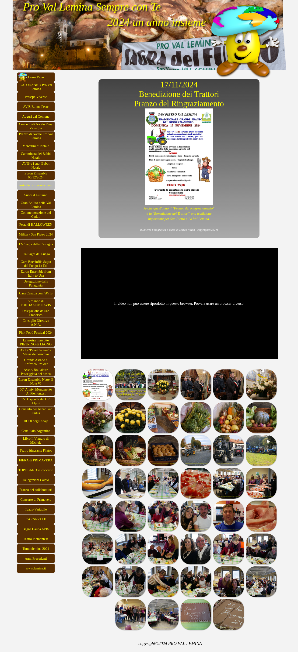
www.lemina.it (36, 568)
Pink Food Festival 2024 (36, 332)
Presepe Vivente (36, 97)
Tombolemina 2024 (35, 549)
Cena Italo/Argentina (35, 431)
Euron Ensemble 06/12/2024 (36, 175)
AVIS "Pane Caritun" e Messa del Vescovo (35, 352)
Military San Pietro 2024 (36, 234)
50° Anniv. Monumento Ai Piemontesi (36, 391)
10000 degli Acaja (35, 421)
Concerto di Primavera (35, 499)
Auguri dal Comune (35, 116)
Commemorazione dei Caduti (36, 214)
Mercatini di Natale (36, 146)
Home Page (36, 77)
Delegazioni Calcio (36, 480)
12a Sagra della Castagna (36, 244)
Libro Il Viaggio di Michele (36, 440)
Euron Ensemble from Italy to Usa (36, 273)
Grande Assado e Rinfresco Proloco (35, 362)
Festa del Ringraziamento (35, 185)
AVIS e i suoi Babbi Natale (35, 165)
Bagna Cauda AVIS (36, 529)
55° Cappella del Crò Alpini (35, 401)
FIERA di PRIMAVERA (36, 460)
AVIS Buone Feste (36, 107)
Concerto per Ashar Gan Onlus (35, 411)
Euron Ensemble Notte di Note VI (35, 381)
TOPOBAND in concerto (35, 470)
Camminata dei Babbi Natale (36, 155)
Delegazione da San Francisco (35, 313)
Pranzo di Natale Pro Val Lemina (36, 136)
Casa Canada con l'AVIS (36, 293)
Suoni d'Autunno (35, 195)
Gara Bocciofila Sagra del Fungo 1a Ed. (36, 264)
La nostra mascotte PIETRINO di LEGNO (36, 342)
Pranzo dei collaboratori (35, 490)
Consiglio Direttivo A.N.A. (36, 322)
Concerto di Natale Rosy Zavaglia (36, 126)
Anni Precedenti (36, 558)
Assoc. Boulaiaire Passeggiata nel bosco (36, 372)
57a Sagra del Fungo (36, 254)
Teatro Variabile (36, 509)
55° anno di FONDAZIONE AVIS (36, 303)
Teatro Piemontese (35, 539)
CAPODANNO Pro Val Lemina (36, 87)
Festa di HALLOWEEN (36, 224)
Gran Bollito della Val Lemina (36, 205)
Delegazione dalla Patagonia (36, 283)
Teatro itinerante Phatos (36, 450)
